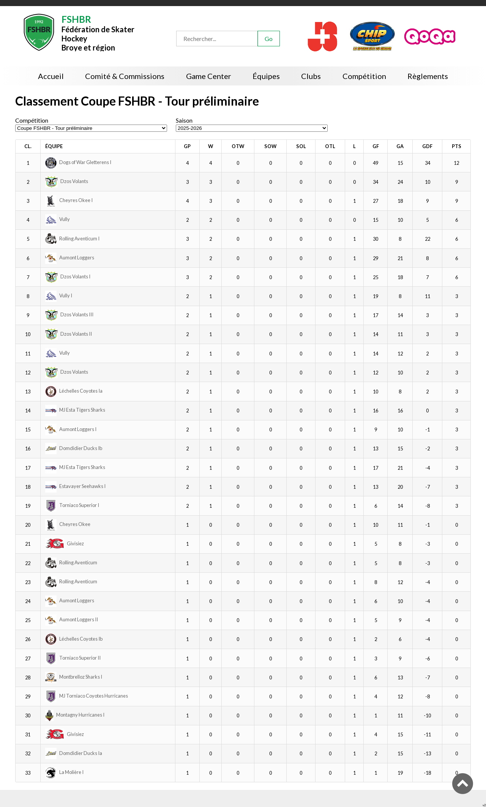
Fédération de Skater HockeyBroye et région (98, 32)
